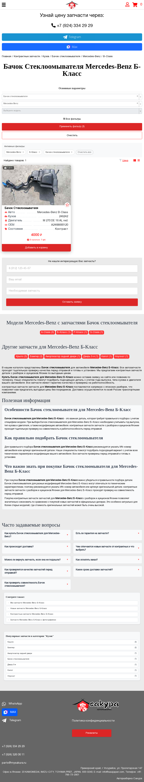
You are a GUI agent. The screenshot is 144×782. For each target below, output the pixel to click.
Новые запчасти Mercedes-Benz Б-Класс (28, 608)
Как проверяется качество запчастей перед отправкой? (28, 571)
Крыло (72, 642)
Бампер (72, 648)
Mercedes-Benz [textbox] (70, 103)
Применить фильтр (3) (72, 126)
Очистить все (84, 152)
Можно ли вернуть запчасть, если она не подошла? (32, 560)
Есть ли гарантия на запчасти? (92, 533)
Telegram (72, 37)
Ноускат (72, 676)
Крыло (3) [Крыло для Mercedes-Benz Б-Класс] (21, 356)
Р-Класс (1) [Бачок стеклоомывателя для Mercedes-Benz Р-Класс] (80, 332)
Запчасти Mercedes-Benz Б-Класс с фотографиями (33, 620)
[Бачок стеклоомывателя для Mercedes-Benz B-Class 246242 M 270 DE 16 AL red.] (36, 185)
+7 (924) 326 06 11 (13, 754)
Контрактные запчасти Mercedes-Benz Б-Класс (31, 614)
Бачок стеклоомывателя (72, 659)
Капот (72, 670)
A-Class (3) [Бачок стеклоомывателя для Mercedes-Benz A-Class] (47, 332)
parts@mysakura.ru (14, 763)
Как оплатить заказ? (87, 560)
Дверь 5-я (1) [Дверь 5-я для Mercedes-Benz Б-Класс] (90, 356)
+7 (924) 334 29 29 (75, 26)
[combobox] (72, 97)
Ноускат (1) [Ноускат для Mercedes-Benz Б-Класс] (121, 356)
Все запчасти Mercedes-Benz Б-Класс (27, 603)
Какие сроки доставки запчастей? (94, 570)
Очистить (72, 135)
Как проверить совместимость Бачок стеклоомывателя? (24, 584)
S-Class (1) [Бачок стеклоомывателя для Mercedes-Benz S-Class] (96, 332)
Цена (125, 161)
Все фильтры (72, 119)
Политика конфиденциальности (93, 720)
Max (72, 47)
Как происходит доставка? (19, 547)
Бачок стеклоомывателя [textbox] (70, 96)
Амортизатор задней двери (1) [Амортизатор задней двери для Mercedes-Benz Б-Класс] (63, 356)
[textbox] (70, 110)
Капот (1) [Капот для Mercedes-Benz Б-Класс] (106, 356)
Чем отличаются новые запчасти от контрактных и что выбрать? (105, 548)
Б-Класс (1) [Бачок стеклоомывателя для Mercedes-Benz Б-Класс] (63, 332)
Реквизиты (92, 733)
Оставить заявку (72, 302)
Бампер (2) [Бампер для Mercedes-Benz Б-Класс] (36, 356)
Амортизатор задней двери (72, 653)
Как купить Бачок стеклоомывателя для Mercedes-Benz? (32, 535)
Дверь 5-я (72, 665)
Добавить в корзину (36, 248)
